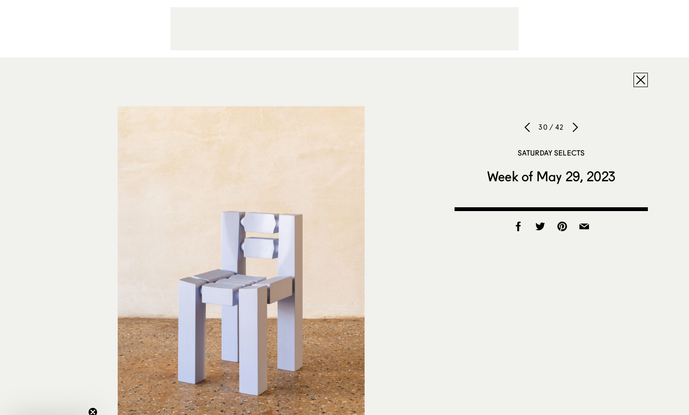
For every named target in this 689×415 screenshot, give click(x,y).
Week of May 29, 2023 (551, 176)
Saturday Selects (551, 152)
